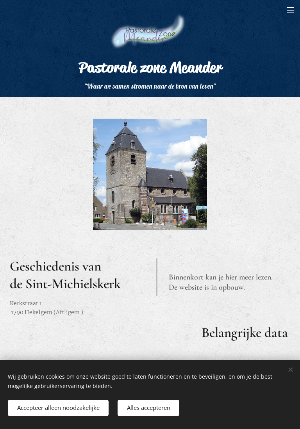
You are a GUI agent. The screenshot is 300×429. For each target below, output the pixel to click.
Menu (290, 10)
